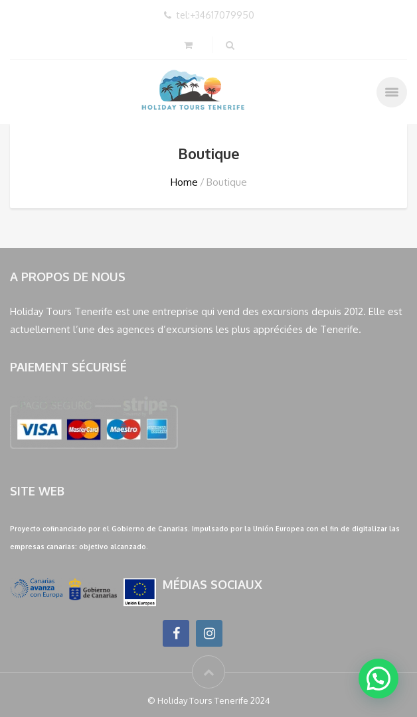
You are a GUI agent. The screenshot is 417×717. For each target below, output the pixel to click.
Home (184, 182)
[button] (378, 678)
